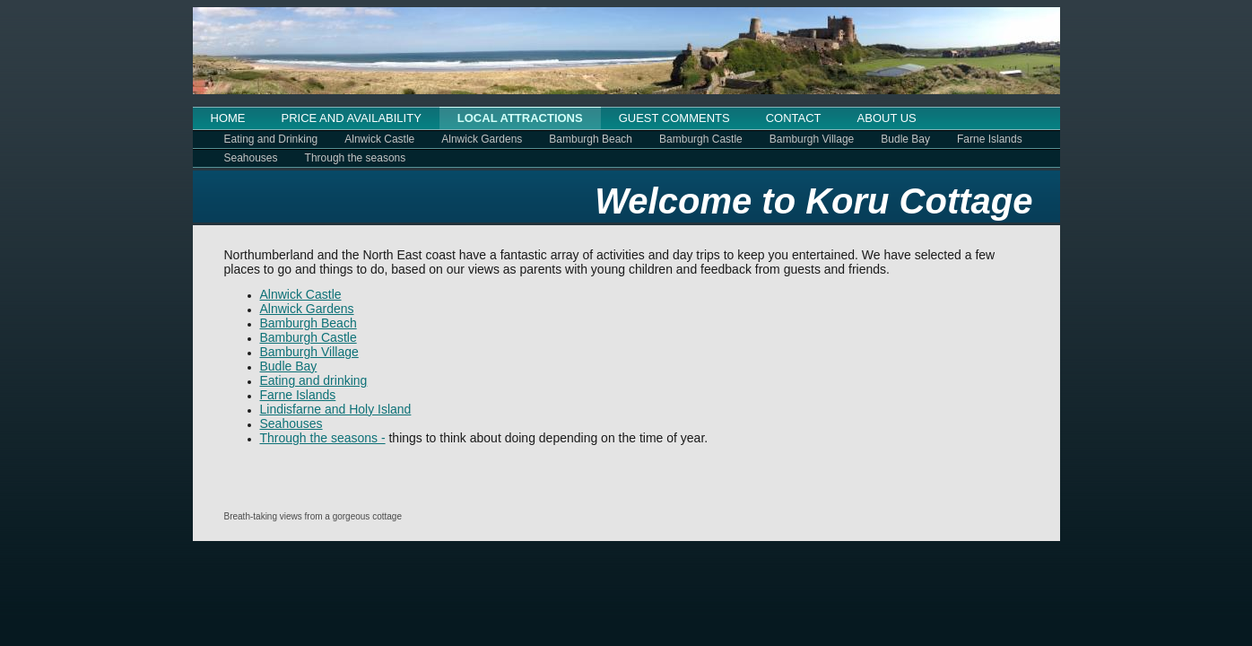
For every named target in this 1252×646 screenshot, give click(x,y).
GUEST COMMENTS (674, 118)
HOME (228, 118)
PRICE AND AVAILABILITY (352, 118)
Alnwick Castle (379, 139)
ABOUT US (887, 118)
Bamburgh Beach (590, 139)
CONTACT (794, 118)
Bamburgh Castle (701, 139)
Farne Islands (989, 139)
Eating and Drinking (271, 139)
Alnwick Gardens (481, 139)
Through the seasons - (323, 438)
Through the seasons (355, 158)
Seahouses (251, 158)
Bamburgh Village (812, 139)
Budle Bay (905, 139)
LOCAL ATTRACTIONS (520, 118)
